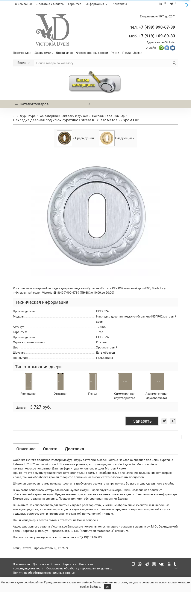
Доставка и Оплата (50, 4)
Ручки (115, 52)
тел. (134, 27)
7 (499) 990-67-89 (158, 27)
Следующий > (116, 138)
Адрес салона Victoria (160, 42)
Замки (137, 52)
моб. (152, 36)
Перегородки (22, 52)
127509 (63, 548)
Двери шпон (64, 52)
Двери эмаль (44, 52)
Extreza (26, 548)
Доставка (74, 448)
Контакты (120, 4)
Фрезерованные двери (92, 52)
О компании (23, 4)
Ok (107, 586)
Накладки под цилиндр (105, 116)
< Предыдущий (75, 138)
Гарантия (74, 4)
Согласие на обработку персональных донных (79, 568)
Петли (126, 52)
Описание (26, 448)
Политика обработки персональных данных (44, 572)
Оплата (50, 448)
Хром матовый (44, 548)
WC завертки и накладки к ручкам (60, 116)
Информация (97, 4)
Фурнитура (24, 116)
